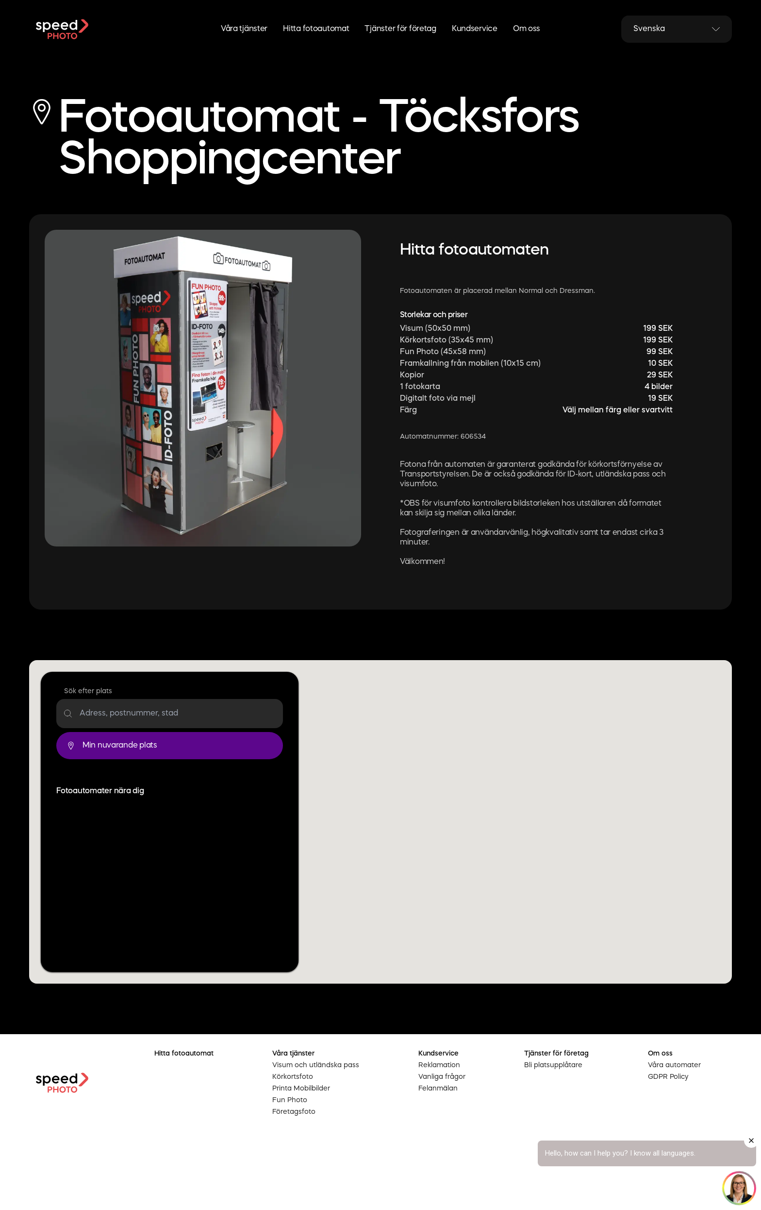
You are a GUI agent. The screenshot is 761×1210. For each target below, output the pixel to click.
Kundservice (474, 29)
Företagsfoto (293, 1111)
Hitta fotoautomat (316, 29)
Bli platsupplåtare (553, 1065)
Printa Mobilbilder (301, 1088)
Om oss (526, 29)
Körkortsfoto (292, 1077)
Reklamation (439, 1065)
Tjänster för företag (400, 29)
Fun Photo (289, 1100)
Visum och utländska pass (315, 1065)
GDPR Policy (668, 1077)
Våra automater (674, 1065)
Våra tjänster (244, 29)
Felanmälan (438, 1088)
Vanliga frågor (441, 1077)
